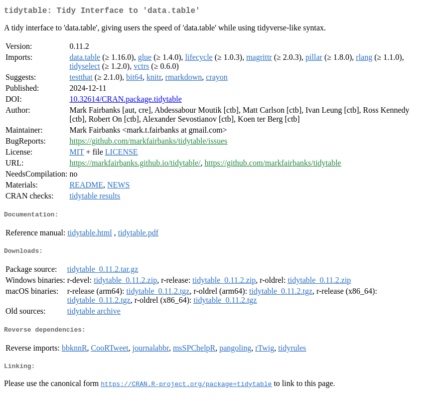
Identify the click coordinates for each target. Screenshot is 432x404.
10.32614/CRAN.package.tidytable (125, 101)
